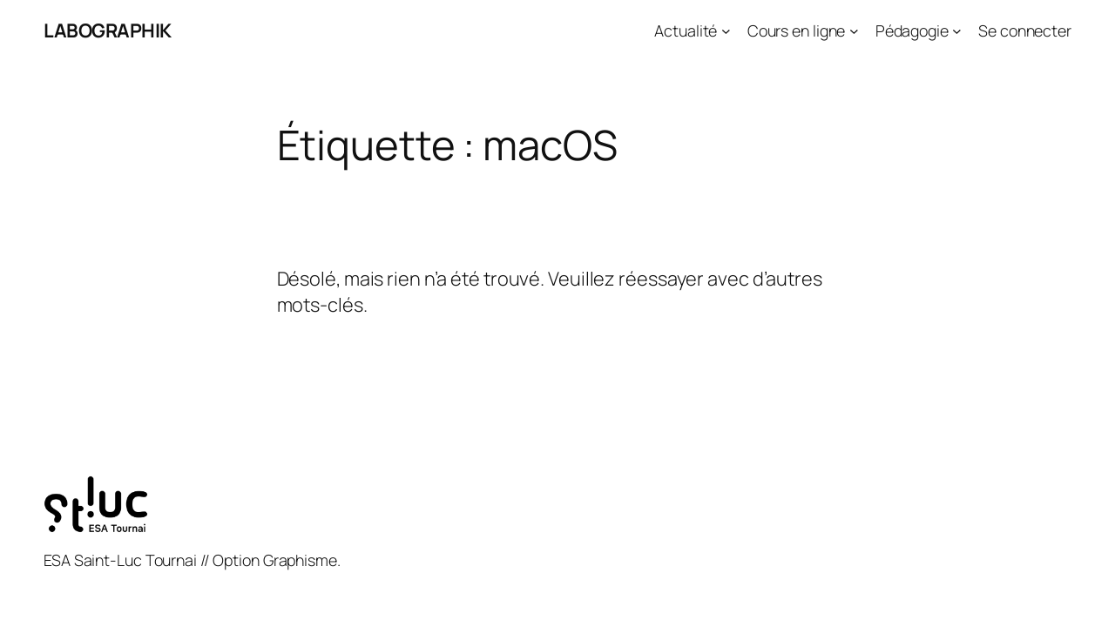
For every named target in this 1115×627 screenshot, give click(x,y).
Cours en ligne (796, 30)
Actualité (685, 30)
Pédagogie (912, 30)
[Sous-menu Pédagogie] (957, 31)
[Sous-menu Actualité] (726, 31)
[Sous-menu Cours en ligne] (854, 31)
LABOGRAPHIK (108, 30)
